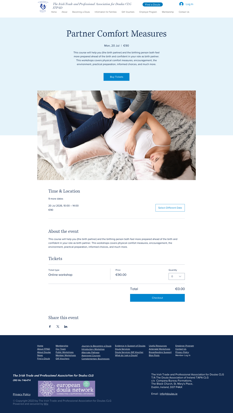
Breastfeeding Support (160, 352)
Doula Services (122, 349)
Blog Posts (154, 355)
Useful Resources (158, 345)
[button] (64, 12)
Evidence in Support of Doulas (130, 345)
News (40, 355)
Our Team (61, 349)
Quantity (173, 270)
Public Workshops (65, 352)
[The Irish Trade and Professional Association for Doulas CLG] (92, 4)
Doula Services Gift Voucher (129, 352)
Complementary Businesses (96, 358)
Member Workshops (66, 355)
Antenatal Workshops (159, 349)
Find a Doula (43, 358)
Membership (62, 345)
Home (40, 345)
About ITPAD (43, 349)
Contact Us (180, 349)
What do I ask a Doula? (126, 355)
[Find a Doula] (153, 4)
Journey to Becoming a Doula (96, 346)
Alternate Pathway (91, 352)
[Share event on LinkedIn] (65, 326)
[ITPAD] (76, 7)
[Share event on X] (57, 326)
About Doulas (44, 352)
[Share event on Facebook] (49, 326)
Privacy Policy (182, 352)
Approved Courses (91, 355)
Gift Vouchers (62, 358)
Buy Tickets (116, 76)
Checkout (157, 297)
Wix (46, 403)
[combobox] (177, 276)
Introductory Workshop (93, 349)
